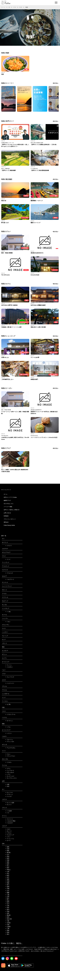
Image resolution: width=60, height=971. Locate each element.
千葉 (7, 894)
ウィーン (8, 665)
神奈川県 (8, 919)
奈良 (7, 907)
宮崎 (7, 860)
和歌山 (7, 869)
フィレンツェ (9, 838)
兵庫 (7, 896)
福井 (7, 864)
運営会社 (6, 522)
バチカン (8, 833)
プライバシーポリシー (10, 519)
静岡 (7, 902)
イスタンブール (10, 714)
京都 (7, 924)
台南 (7, 784)
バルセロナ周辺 (10, 821)
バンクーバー (9, 683)
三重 (7, 928)
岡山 (7, 900)
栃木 (7, 898)
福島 (7, 862)
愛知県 (7, 915)
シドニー (8, 733)
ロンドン (8, 804)
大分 (7, 890)
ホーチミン (9, 720)
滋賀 (7, 879)
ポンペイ (8, 831)
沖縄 (7, 888)
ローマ (7, 840)
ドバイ (7, 559)
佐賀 (7, 848)
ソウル (7, 727)
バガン (7, 621)
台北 (7, 786)
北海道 (7, 922)
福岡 (7, 886)
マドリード (9, 819)
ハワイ (7, 774)
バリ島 (7, 611)
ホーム (3, 7)
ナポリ (7, 829)
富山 (7, 866)
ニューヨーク (9, 770)
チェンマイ (9, 792)
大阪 (7, 921)
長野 (7, 913)
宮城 (7, 881)
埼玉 (7, 873)
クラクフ (8, 545)
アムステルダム (10, 747)
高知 (7, 856)
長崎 (7, 930)
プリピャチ (9, 573)
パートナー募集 (8, 506)
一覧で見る (55, 83)
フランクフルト (10, 756)
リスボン (8, 762)
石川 (7, 903)
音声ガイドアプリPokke (10, 497)
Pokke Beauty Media (9, 525)
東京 (7, 934)
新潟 (7, 909)
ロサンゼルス (9, 772)
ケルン (7, 754)
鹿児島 (7, 852)
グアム (7, 768)
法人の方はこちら (8, 503)
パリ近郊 (8, 811)
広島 (7, 905)
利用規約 (6, 516)
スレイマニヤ (9, 677)
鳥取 (7, 850)
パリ (7, 812)
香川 (7, 884)
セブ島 (7, 704)
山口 (7, 854)
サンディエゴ (9, 776)
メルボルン (9, 667)
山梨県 (7, 926)
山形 (7, 871)
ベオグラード (9, 579)
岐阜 (7, 875)
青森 (7, 883)
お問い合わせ (7, 513)
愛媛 (7, 892)
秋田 (7, 858)
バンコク (8, 796)
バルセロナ (9, 823)
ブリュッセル (9, 741)
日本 (14, 7)
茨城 (7, 911)
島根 (20, 7)
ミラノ (7, 836)
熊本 (7, 867)
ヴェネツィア (9, 835)
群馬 (7, 917)
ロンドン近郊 (9, 802)
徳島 (7, 847)
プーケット (9, 794)
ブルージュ (9, 739)
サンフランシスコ (11, 778)
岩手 (7, 877)
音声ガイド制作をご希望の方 (11, 509)
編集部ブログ (7, 500)
